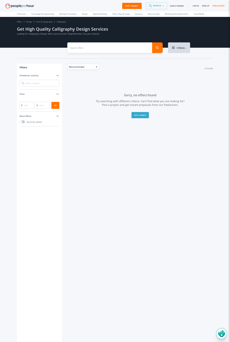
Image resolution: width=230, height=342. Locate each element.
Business (139, 14)
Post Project (132, 6)
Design (85, 14)
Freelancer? (218, 5)
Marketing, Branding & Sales (176, 14)
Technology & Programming (42, 14)
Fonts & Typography (44, 21)
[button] (156, 6)
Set (55, 105)
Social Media (199, 14)
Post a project (140, 115)
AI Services (21, 14)
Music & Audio (154, 14)
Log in (196, 5)
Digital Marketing (100, 14)
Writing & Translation (68, 14)
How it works (177, 6)
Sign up (205, 5)
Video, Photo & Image (121, 14)
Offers (19, 21)
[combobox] (107, 47)
